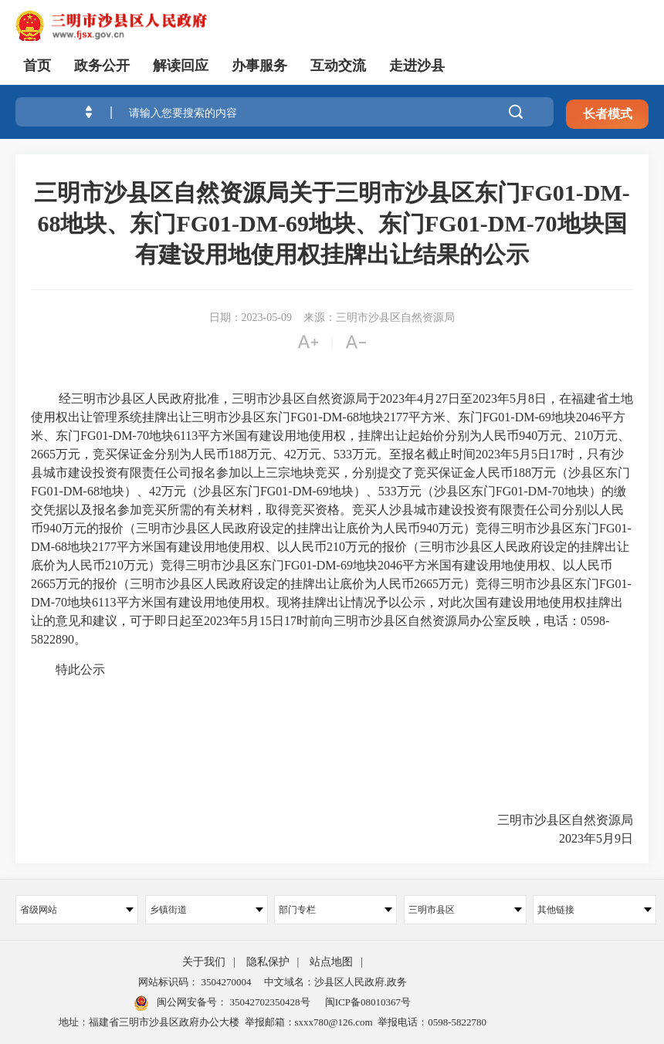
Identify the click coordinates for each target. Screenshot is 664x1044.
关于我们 (203, 962)
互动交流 (338, 65)
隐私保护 (268, 962)
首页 (37, 65)
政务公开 (102, 65)
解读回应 (180, 65)
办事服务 (259, 65)
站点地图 (331, 962)
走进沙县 (417, 65)
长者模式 (607, 113)
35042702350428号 (268, 1002)
